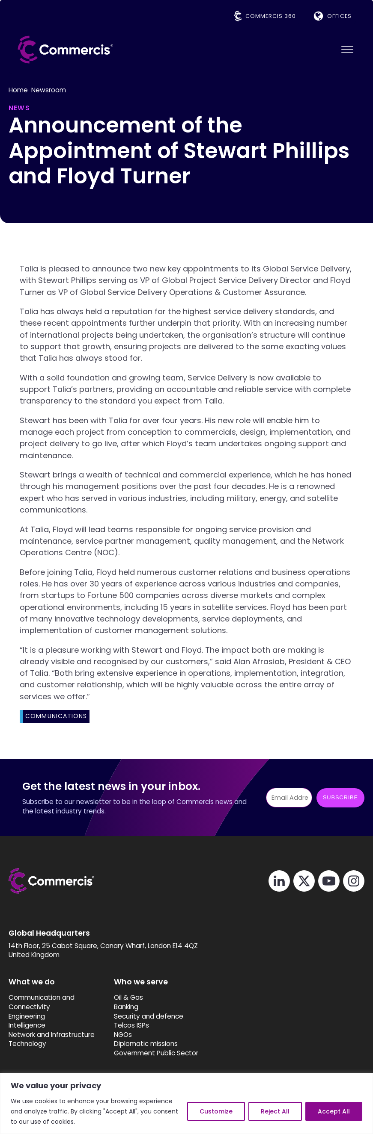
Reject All (275, 1111)
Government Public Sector (156, 1053)
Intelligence (27, 1025)
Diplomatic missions (146, 1043)
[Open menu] (347, 49)
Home (18, 89)
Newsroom (48, 89)
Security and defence (148, 1016)
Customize (216, 1111)
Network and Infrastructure (52, 1034)
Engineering (27, 1016)
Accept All (334, 1111)
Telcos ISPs (131, 1025)
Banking (126, 1006)
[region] (186, 1103)
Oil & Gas (128, 997)
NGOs (123, 1034)
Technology (27, 1043)
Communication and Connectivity (42, 1002)
